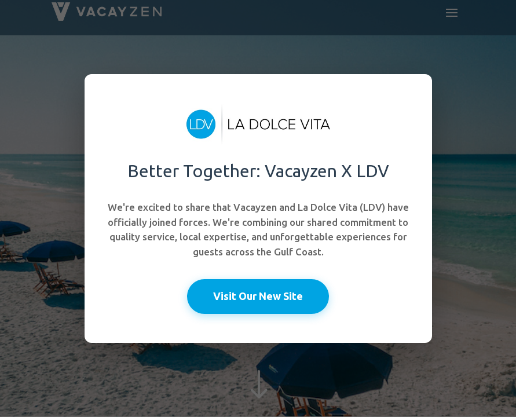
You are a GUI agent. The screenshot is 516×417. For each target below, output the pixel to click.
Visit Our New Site (258, 296)
